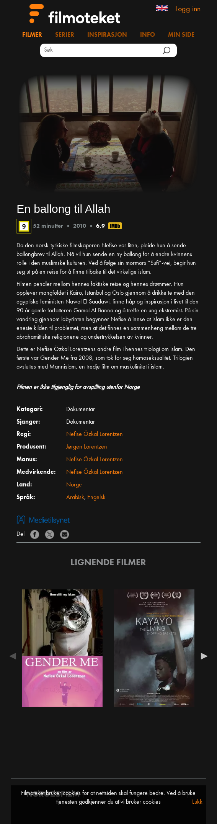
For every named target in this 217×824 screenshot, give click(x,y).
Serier (64, 35)
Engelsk (96, 497)
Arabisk (75, 497)
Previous (14, 656)
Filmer (32, 35)
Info (147, 35)
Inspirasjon (107, 35)
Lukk (197, 802)
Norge (74, 485)
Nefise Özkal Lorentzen (94, 434)
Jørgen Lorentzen (86, 447)
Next (202, 656)
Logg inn (188, 9)
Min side (181, 35)
